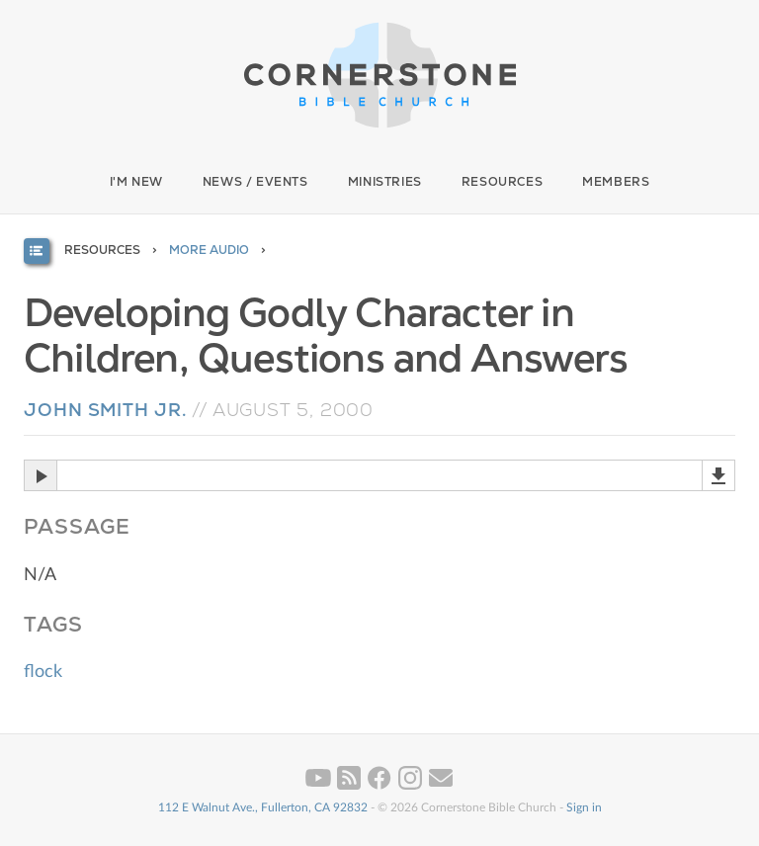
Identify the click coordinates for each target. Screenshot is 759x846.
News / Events (255, 182)
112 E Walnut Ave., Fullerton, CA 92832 (263, 807)
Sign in (584, 807)
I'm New (136, 182)
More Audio (209, 250)
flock (43, 672)
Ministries (385, 182)
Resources (502, 182)
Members (615, 182)
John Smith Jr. (105, 409)
